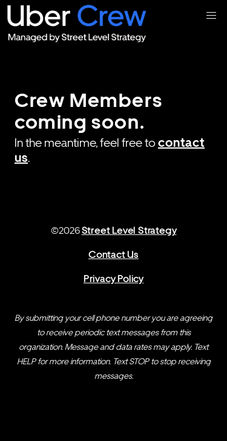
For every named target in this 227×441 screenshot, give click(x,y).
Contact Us (113, 254)
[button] (211, 15)
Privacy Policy (113, 279)
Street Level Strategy (129, 230)
